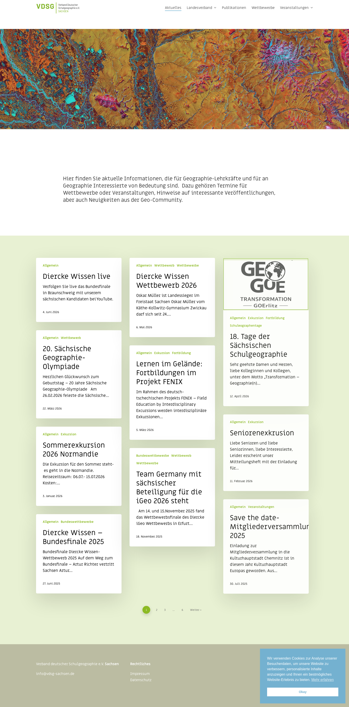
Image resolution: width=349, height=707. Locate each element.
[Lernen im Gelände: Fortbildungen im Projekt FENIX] (172, 392)
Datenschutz (141, 680)
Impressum (140, 673)
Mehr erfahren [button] (322, 680)
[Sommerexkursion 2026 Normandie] (79, 466)
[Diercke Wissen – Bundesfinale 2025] (79, 553)
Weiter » (195, 610)
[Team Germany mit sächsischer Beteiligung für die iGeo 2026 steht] (172, 497)
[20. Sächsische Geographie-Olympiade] (79, 374)
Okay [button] (302, 692)
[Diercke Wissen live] (79, 290)
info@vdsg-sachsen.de (55, 673)
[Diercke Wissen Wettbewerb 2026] (172, 297)
